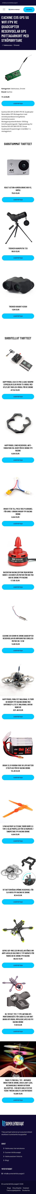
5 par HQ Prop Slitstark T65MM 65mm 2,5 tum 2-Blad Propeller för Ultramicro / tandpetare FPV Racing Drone (18, 829)
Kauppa (29, 9)
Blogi (7, 1160)
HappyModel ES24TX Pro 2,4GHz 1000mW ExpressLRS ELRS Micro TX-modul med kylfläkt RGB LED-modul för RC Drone (18, 384)
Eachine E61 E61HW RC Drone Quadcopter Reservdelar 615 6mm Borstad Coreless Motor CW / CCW (18, 638)
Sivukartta (26, 1190)
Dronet (16, 45)
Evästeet (26, 1188)
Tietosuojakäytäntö (13, 1190)
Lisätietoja (18, 103)
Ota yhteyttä (16, 1188)
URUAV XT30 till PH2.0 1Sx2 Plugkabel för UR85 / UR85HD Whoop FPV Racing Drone (18, 511)
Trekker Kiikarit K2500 (18, 306)
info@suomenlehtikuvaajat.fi (10, 3)
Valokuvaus (8, 45)
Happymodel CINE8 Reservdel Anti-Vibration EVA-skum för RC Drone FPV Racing (18, 448)
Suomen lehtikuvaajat (13, 1152)
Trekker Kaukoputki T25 (18, 248)
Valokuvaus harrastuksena (14, 1148)
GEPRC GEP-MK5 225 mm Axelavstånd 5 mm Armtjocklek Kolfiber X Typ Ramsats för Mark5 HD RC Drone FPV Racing (18, 953)
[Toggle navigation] (4, 9)
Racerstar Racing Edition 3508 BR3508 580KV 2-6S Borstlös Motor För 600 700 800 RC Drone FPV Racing (18, 575)
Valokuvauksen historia (13, 1156)
